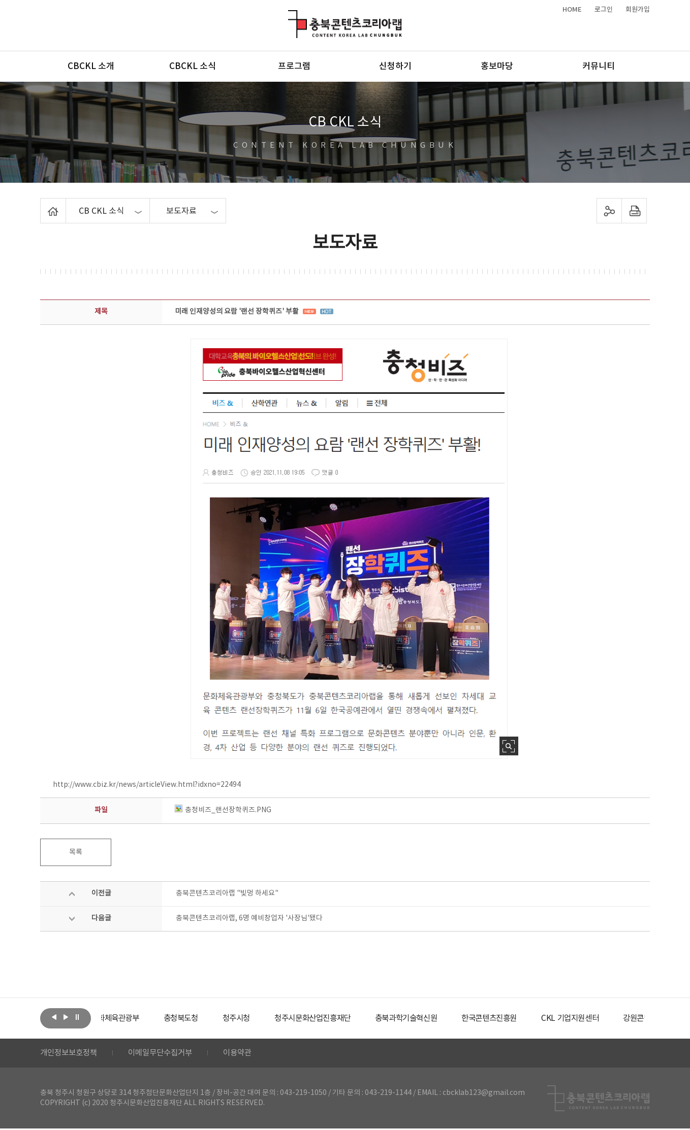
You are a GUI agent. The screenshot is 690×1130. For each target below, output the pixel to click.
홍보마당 (497, 66)
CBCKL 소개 (91, 66)
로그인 (603, 10)
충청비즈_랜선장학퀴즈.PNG (223, 810)
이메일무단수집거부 (166, 1053)
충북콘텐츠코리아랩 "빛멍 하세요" (227, 893)
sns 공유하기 (609, 211)
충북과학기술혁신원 (444, 1018)
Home (43, 204)
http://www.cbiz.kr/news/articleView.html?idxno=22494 (147, 785)
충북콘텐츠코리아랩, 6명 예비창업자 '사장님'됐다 (249, 918)
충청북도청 (208, 1018)
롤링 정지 (77, 1017)
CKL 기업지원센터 (616, 1018)
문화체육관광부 (139, 1018)
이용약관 (247, 1053)
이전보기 (54, 1017)
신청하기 (395, 66)
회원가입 (637, 10)
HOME (572, 10)
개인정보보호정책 (70, 1053)
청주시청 (265, 1018)
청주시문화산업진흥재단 (346, 1018)
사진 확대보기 (509, 746)
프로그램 (294, 66)
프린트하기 (634, 211)
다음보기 (65, 1017)
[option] (139, 1018)
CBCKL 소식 (192, 66)
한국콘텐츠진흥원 (532, 1018)
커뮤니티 (598, 66)
